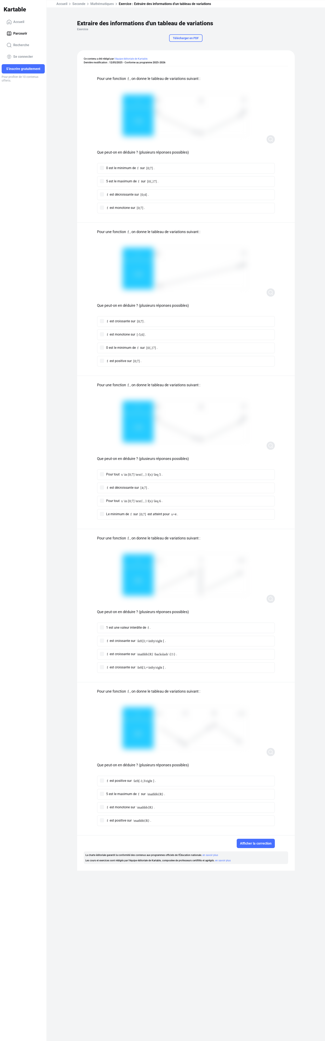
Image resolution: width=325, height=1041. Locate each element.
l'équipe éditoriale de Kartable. (131, 58)
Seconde (78, 4)
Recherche (18, 45)
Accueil (15, 21)
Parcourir (17, 33)
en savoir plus (210, 855)
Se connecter (20, 56)
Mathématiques (102, 4)
